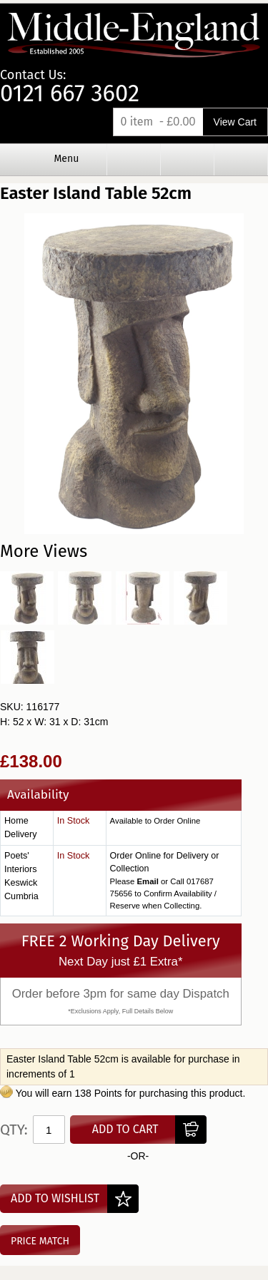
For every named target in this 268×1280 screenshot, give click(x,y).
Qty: (14, 1129)
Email (147, 881)
